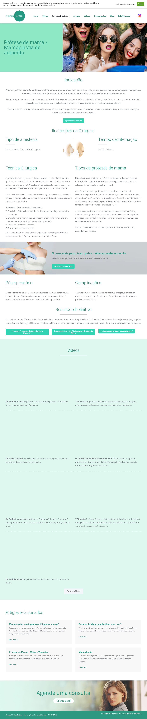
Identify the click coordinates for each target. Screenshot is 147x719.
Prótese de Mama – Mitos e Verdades (28, 652)
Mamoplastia (85, 652)
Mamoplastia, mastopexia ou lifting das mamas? (34, 624)
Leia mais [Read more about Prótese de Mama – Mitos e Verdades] (13, 665)
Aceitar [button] (140, 4)
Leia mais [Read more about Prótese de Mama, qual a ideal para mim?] (83, 637)
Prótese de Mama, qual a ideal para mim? (100, 624)
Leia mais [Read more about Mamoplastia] (83, 668)
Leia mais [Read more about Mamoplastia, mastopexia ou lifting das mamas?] (13, 640)
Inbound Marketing (107, 714)
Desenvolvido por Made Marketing (129, 714)
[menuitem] (35, 16)
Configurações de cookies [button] (125, 4)
